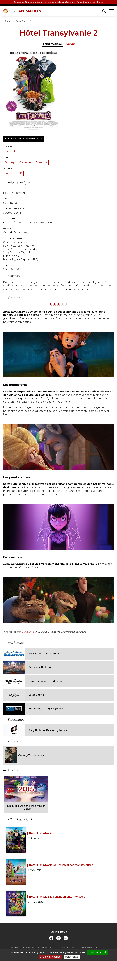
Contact (102, 947)
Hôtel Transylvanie (41, 833)
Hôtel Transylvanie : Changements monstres (57, 896)
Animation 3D (13, 173)
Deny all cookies (50, 957)
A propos (14, 947)
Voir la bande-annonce (24, 138)
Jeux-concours (88, 947)
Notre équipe (28, 947)
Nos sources (60, 947)
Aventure (41, 162)
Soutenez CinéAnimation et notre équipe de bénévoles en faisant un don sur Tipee (58, 2)
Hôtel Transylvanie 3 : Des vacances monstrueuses (61, 865)
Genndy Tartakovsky (24, 755)
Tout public (11, 151)
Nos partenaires (44, 947)
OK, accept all (97, 952)
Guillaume (28, 631)
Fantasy (9, 162)
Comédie (25, 162)
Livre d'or (74, 947)
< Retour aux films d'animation (18, 21)
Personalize (71, 957)
